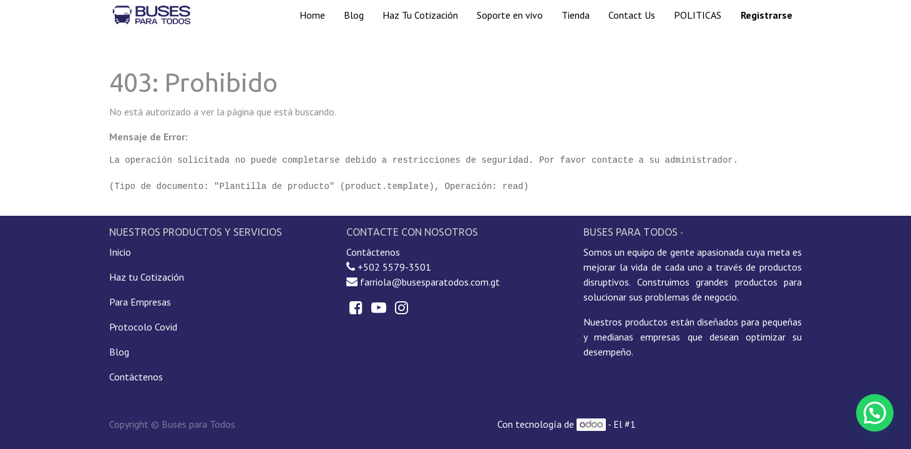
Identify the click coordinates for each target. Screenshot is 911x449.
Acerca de (705, 232)
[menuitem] (312, 15)
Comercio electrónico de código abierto (720, 424)
